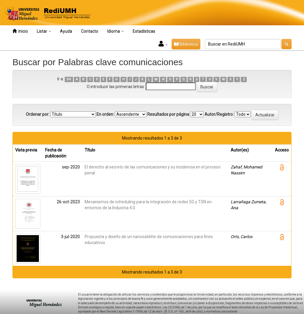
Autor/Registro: (219, 114)
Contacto (89, 31)
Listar (44, 31)
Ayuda (66, 31)
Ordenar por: (37, 114)
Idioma (115, 31)
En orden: (105, 114)
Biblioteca (186, 44)
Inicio (20, 31)
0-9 (68, 79)
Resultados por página (168, 114)
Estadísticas (144, 31)
